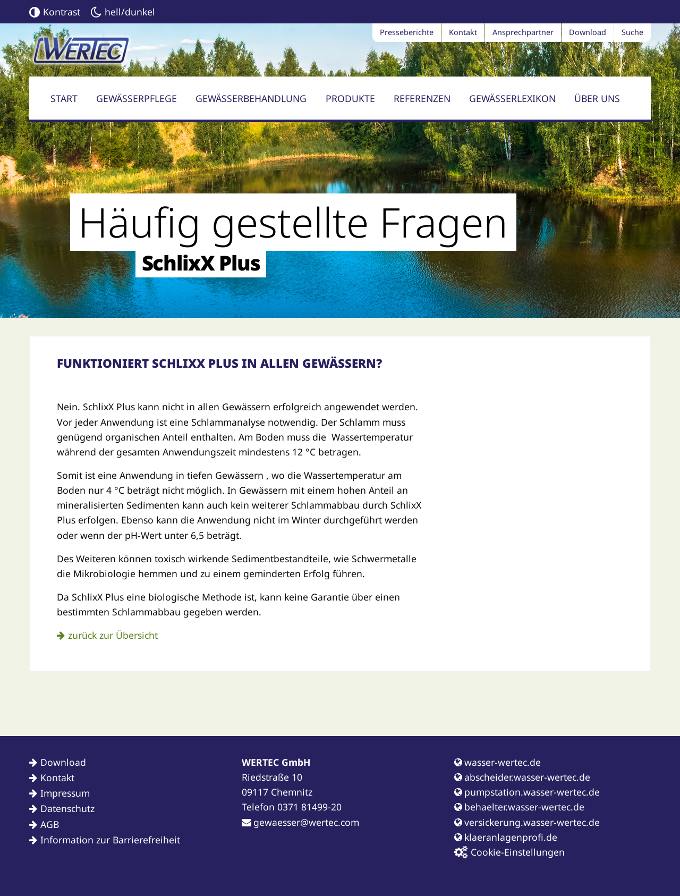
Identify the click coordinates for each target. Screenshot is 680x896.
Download (587, 32)
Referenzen (422, 98)
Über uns (597, 98)
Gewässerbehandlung (251, 98)
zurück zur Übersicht (113, 635)
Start (64, 98)
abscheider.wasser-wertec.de (522, 777)
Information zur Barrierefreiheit (110, 839)
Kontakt (463, 32)
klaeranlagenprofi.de (505, 837)
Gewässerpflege (136, 98)
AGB (49, 824)
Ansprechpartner (523, 32)
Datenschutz (67, 808)
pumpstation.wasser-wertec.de (527, 791)
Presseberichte (407, 32)
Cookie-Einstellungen (509, 852)
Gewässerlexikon (512, 98)
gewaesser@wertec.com (300, 822)
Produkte (350, 98)
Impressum (65, 793)
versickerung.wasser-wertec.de (527, 822)
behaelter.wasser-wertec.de (519, 806)
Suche (632, 32)
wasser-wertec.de (497, 762)
